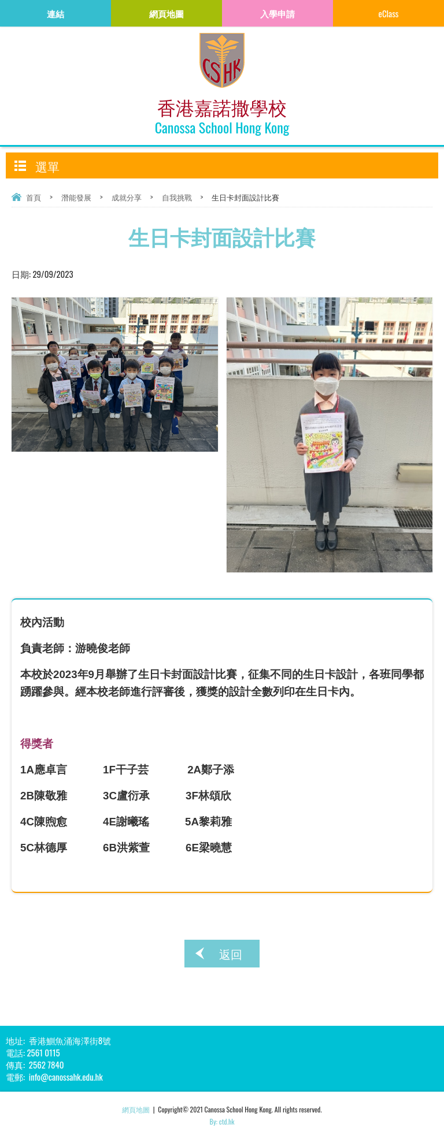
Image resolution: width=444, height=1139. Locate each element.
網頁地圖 (136, 1109)
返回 (230, 953)
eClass (389, 13)
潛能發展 (76, 197)
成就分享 (127, 197)
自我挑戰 (177, 197)
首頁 (33, 197)
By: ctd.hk (222, 1121)
